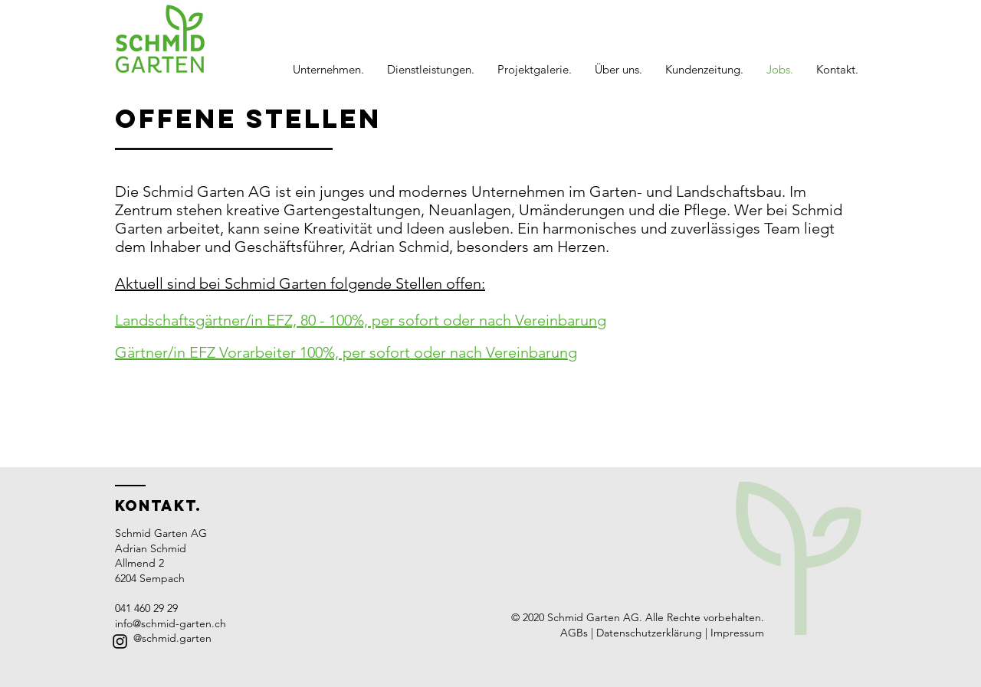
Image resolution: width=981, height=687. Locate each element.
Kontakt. (158, 505)
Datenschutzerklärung (650, 633)
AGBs (574, 633)
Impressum (737, 633)
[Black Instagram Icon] (120, 641)
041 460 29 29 (146, 608)
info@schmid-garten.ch (170, 623)
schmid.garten (177, 638)
